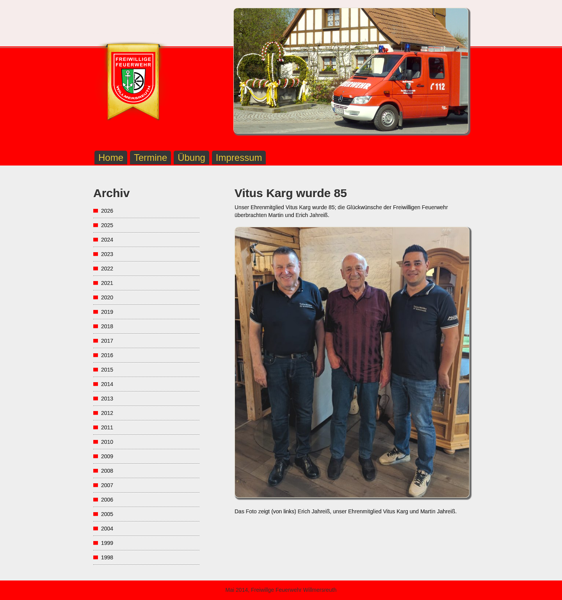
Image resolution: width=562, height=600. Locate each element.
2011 (107, 427)
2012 (107, 413)
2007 (107, 485)
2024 (107, 240)
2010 (107, 442)
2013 (107, 398)
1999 (107, 543)
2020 (107, 297)
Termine (150, 157)
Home (110, 157)
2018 (107, 326)
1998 (107, 557)
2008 (107, 471)
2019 (107, 312)
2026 (107, 211)
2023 (107, 254)
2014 (107, 384)
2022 (107, 268)
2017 (107, 341)
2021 (107, 283)
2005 (107, 514)
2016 (107, 355)
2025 (107, 225)
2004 (107, 528)
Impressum (239, 157)
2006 (107, 500)
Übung (191, 157)
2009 (107, 456)
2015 (107, 370)
